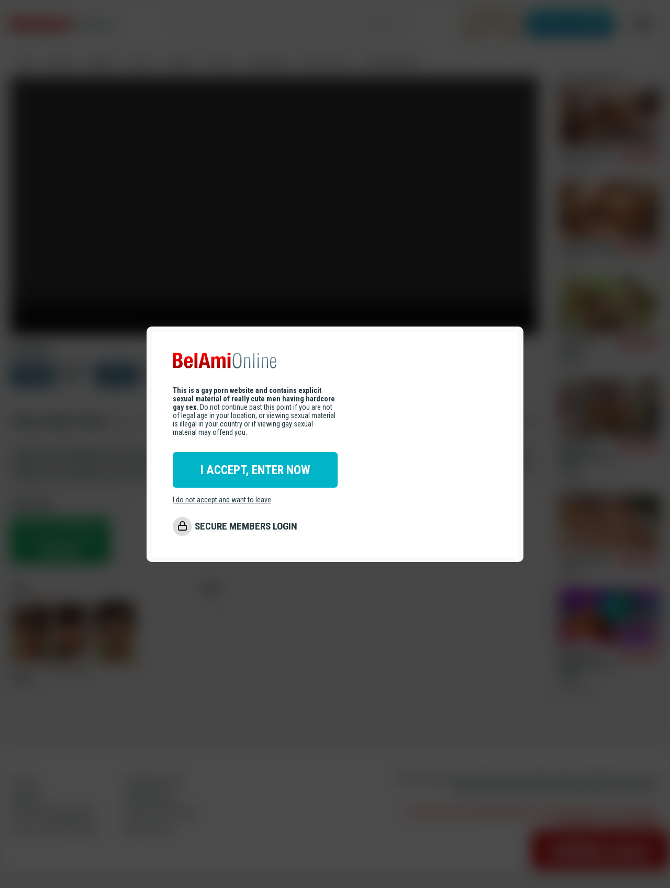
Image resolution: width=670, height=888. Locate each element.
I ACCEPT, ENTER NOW (255, 470)
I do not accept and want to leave (222, 500)
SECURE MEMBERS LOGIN (246, 526)
